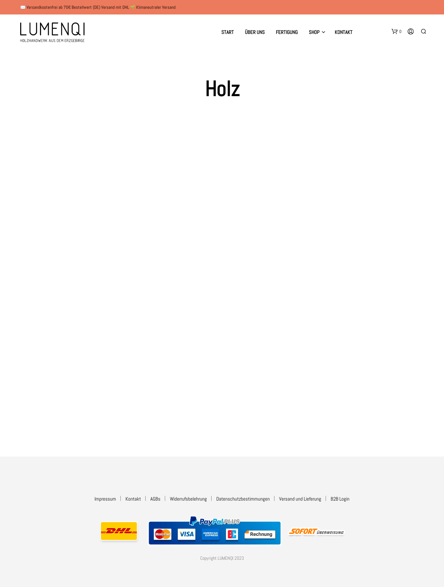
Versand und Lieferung (300, 499)
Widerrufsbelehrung (188, 499)
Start (227, 32)
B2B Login (340, 499)
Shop (314, 32)
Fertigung (287, 32)
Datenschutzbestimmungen (243, 499)
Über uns (255, 32)
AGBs (155, 499)
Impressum (105, 499)
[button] (397, 31)
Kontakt (344, 32)
